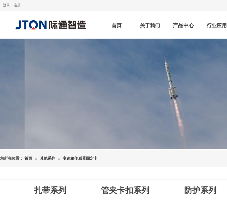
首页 (117, 25)
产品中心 (183, 25)
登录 (6, 5)
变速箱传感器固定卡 (80, 158)
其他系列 (47, 158)
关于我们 (150, 25)
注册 (17, 5)
